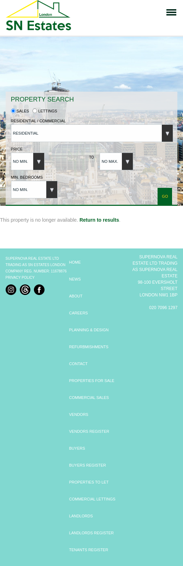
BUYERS (77, 448)
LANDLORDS (81, 516)
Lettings (45, 111)
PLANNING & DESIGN (89, 330)
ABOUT (76, 296)
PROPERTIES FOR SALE (91, 381)
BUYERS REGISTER (87, 465)
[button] (92, 133)
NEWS (75, 279)
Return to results (99, 220)
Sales (20, 111)
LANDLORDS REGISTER (91, 533)
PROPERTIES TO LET (89, 482)
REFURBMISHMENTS (88, 347)
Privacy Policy (20, 277)
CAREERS (78, 313)
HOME (75, 262)
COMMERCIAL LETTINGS (92, 499)
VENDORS (78, 414)
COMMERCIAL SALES (89, 397)
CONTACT (78, 364)
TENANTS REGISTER (88, 550)
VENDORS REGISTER (89, 431)
